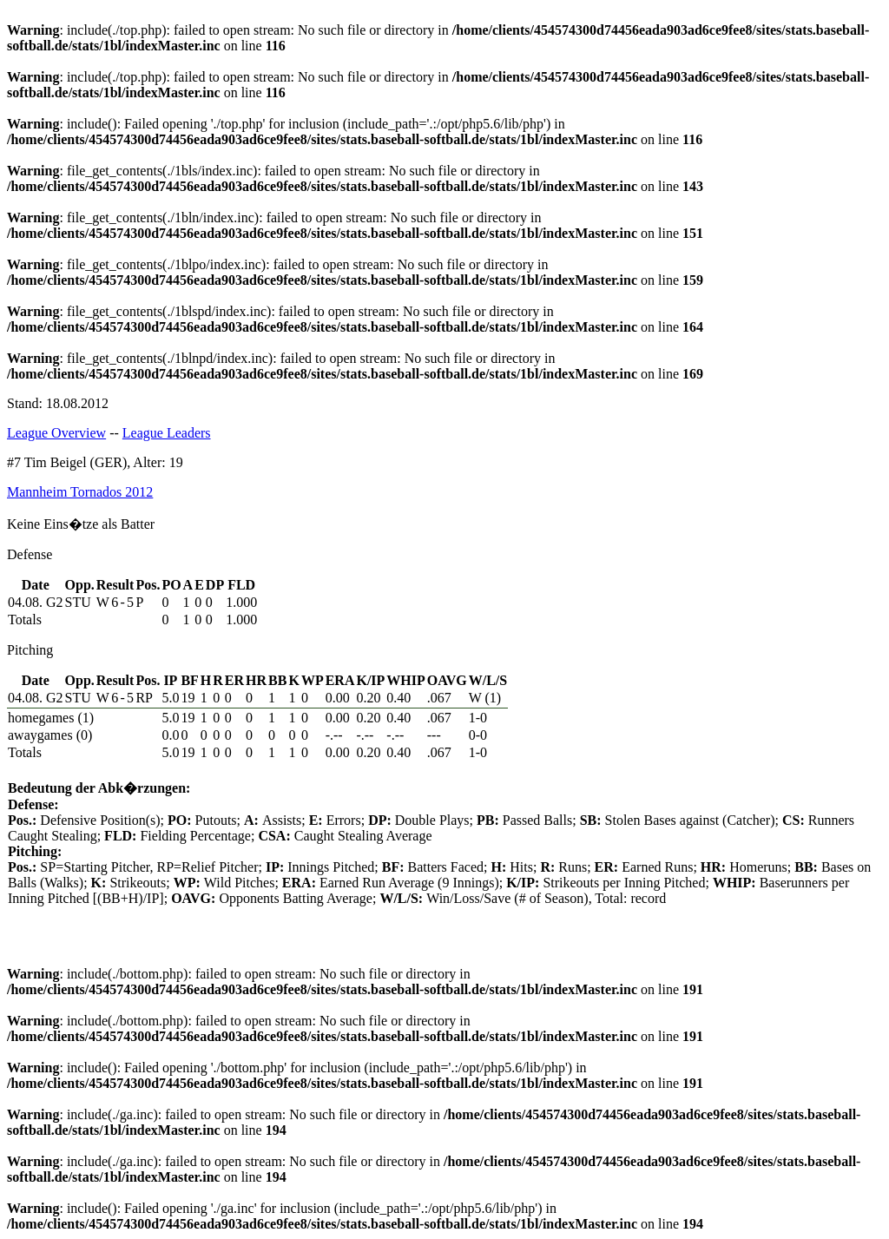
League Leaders (166, 432)
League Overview (56, 432)
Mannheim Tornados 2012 (80, 491)
